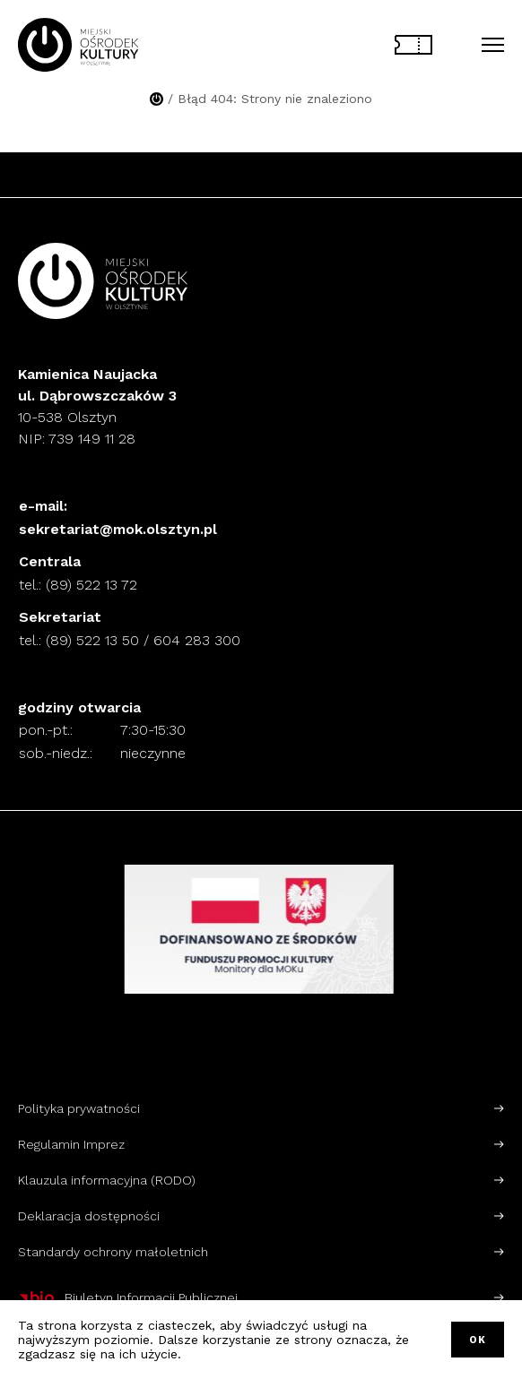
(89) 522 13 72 (91, 584)
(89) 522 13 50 (92, 640)
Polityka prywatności (79, 1108)
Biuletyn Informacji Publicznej (128, 1297)
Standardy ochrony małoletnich (113, 1252)
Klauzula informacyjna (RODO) (107, 1180)
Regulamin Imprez (71, 1144)
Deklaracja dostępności (89, 1216)
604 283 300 (196, 640)
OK (477, 1340)
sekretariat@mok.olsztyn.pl (118, 529)
